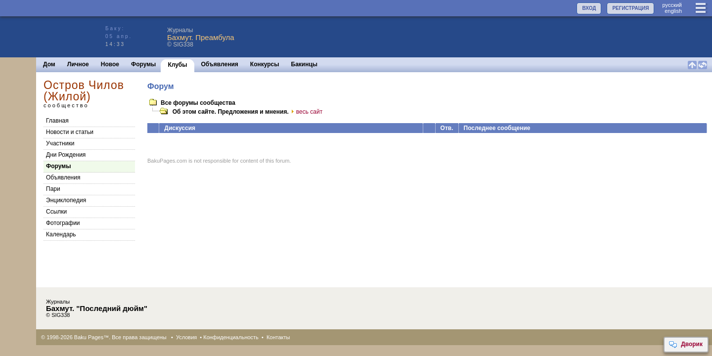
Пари (53, 188)
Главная (57, 120)
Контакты (278, 337)
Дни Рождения (66, 154)
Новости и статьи (69, 132)
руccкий (672, 5)
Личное (78, 64)
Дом (49, 64)
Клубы (177, 64)
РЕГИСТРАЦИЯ (630, 8)
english (673, 11)
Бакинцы (304, 64)
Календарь (61, 234)
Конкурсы (264, 64)
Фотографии (63, 223)
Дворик (685, 344)
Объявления (219, 64)
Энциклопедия (66, 200)
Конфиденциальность (231, 337)
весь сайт (305, 111)
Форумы (143, 64)
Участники (60, 143)
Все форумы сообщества (198, 102)
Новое (110, 64)
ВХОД (589, 8)
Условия (186, 337)
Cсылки (56, 211)
